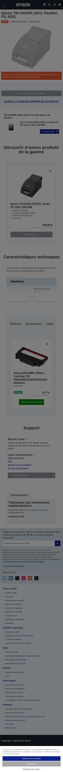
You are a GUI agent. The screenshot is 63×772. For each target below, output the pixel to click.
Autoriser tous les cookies (31, 758)
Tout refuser (31, 764)
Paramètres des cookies (31, 769)
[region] (31, 759)
